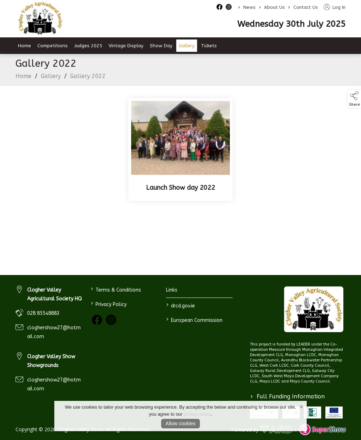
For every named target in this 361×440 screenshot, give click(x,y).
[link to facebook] (97, 319)
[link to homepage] (313, 309)
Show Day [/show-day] (161, 45)
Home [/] (24, 45)
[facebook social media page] (219, 7)
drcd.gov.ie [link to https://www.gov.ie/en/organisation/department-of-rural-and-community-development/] (180, 305)
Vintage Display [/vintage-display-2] (126, 45)
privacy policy (197, 414)
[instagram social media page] (229, 7)
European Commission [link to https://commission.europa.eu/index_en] (194, 319)
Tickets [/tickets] (209, 45)
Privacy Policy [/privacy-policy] (109, 303)
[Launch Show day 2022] (180, 151)
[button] (354, 99)
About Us (274, 7)
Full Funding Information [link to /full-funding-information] (287, 396)
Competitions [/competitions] (52, 45)
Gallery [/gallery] (187, 45)
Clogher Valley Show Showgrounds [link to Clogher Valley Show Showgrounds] (51, 361)
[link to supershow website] (322, 429)
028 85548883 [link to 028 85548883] (43, 313)
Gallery (51, 77)
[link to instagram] (111, 319)
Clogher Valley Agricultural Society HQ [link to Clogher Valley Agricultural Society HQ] (54, 294)
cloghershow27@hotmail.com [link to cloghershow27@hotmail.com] (54, 332)
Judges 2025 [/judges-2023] (88, 45)
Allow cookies (181, 423)
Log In (334, 7)
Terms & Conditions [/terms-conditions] (116, 289)
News (249, 7)
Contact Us (305, 7)
